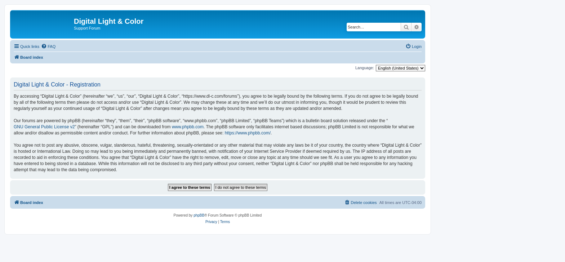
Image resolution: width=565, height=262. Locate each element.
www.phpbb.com (188, 126)
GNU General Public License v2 (44, 126)
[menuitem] (48, 46)
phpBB (198, 215)
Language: (364, 68)
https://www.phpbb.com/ (248, 133)
